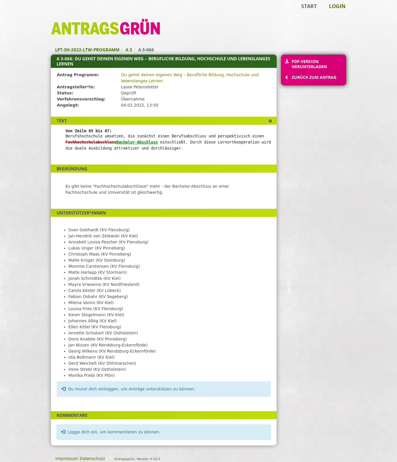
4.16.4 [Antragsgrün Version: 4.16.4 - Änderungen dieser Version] (155, 459)
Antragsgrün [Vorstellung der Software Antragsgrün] (124, 459)
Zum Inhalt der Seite (24, 13)
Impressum (66, 458)
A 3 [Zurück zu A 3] (129, 50)
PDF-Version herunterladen (309, 64)
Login (337, 6)
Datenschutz (92, 458)
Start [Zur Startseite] (309, 6)
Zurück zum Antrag (313, 77)
